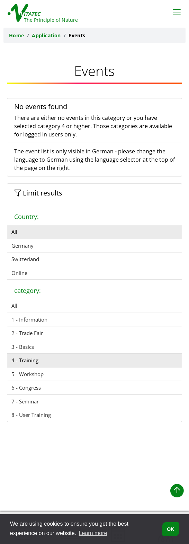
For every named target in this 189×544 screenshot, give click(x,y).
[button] (177, 491)
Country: (26, 216)
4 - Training (24, 360)
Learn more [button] (93, 533)
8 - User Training (31, 414)
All (14, 231)
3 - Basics (22, 346)
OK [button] (170, 529)
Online (19, 272)
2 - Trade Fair (27, 333)
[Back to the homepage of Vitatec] (39, 11)
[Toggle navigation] (177, 11)
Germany (22, 245)
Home (16, 35)
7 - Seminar (25, 401)
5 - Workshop (27, 374)
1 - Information (29, 319)
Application (46, 35)
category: (27, 290)
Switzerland (25, 259)
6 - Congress (26, 387)
